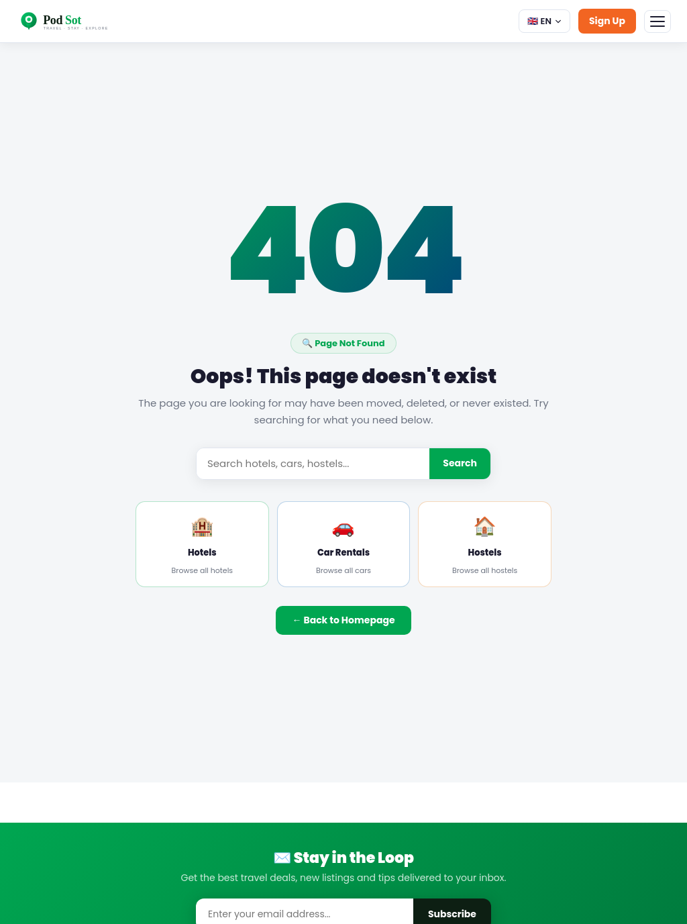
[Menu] (657, 21)
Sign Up (607, 21)
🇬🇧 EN (544, 21)
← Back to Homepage (343, 620)
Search (460, 463)
